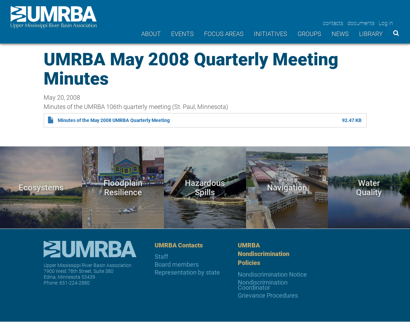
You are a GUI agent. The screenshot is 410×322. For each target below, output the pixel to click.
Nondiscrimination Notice (272, 274)
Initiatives (270, 34)
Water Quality (369, 187)
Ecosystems (41, 187)
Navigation (287, 187)
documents (361, 22)
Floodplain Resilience (122, 187)
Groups (309, 34)
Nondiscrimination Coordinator (263, 285)
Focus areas (224, 34)
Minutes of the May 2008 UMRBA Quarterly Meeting (114, 120)
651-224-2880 (74, 282)
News (340, 34)
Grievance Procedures (268, 295)
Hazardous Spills (205, 187)
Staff (161, 256)
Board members (177, 264)
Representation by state (187, 272)
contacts (333, 22)
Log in (386, 22)
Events (182, 34)
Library (371, 34)
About (151, 34)
